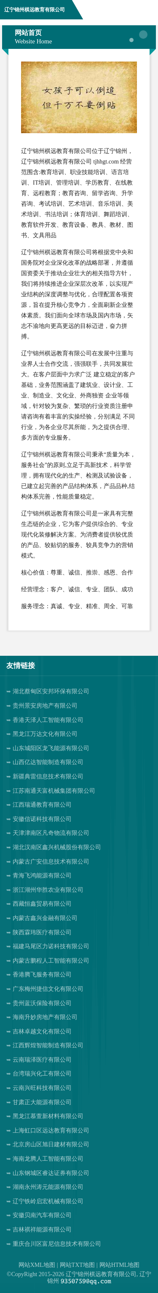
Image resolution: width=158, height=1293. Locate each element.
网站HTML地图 (119, 1265)
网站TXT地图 (77, 1265)
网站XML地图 (37, 1265)
